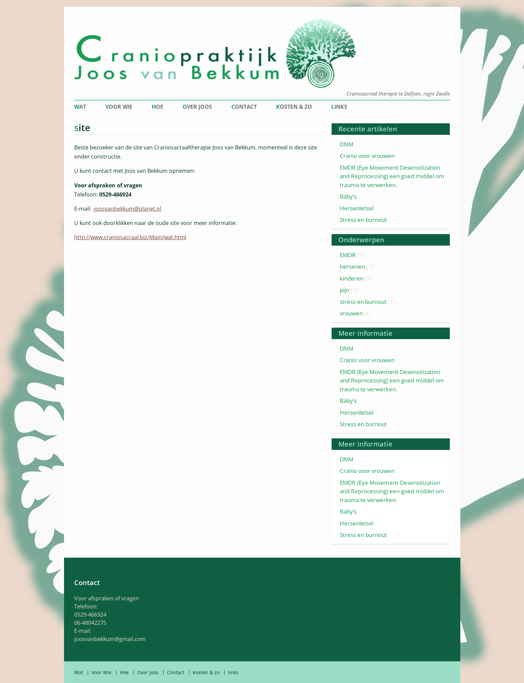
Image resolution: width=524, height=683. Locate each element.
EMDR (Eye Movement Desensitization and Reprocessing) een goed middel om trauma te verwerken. (392, 176)
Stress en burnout (363, 220)
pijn (344, 290)
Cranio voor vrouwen (367, 156)
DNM (346, 144)
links (339, 106)
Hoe (157, 106)
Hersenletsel (357, 208)
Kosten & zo (294, 106)
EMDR (348, 255)
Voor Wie (118, 106)
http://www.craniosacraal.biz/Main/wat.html (130, 237)
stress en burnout (363, 302)
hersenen (352, 266)
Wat (80, 106)
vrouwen (351, 313)
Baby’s (348, 196)
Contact (244, 106)
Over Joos (197, 106)
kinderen (351, 278)
